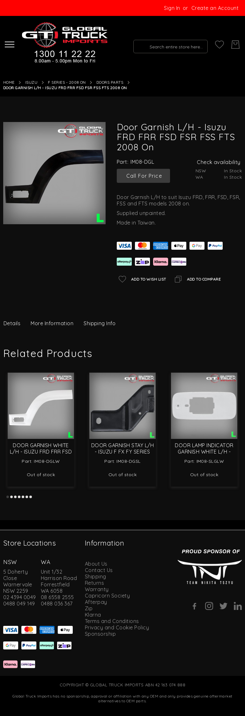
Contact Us (99, 570)
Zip (89, 608)
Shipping (95, 576)
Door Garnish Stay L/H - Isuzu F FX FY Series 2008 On (122, 451)
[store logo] (64, 43)
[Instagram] (209, 606)
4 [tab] (19, 497)
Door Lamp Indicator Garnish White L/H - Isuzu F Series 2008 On (204, 451)
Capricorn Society (107, 595)
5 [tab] (23, 497)
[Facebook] (195, 606)
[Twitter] (223, 606)
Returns (94, 583)
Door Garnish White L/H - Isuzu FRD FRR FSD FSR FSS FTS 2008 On (41, 451)
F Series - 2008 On (67, 82)
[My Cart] (235, 44)
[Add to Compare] (197, 279)
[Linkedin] (238, 606)
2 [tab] (11, 497)
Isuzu (31, 82)
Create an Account (215, 8)
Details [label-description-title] (12, 323)
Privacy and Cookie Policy (117, 627)
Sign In (172, 8)
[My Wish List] (219, 44)
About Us (96, 564)
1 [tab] (7, 497)
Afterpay (96, 602)
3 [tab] (15, 497)
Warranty (97, 589)
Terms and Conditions (112, 621)
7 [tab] (30, 497)
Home (9, 82)
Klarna (93, 615)
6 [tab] (27, 497)
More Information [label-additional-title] (52, 323)
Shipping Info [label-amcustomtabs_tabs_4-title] (99, 323)
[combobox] (169, 44)
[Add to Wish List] (141, 279)
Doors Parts (109, 82)
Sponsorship (100, 634)
